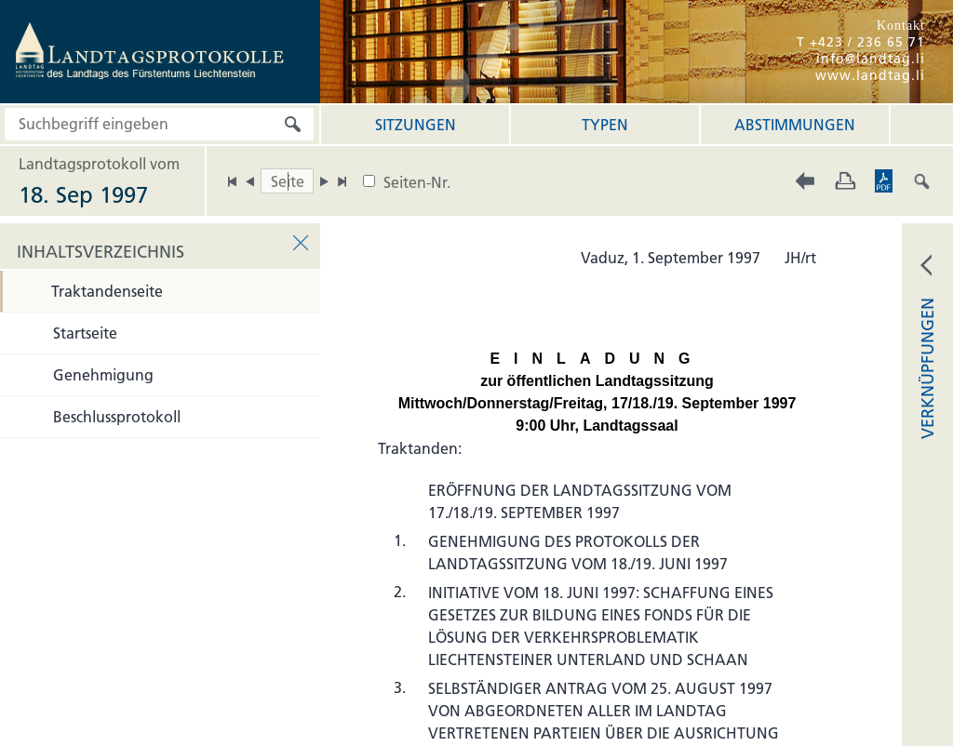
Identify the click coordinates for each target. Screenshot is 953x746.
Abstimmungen (794, 124)
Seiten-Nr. (416, 182)
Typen (605, 124)
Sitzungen (415, 124)
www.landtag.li (870, 75)
